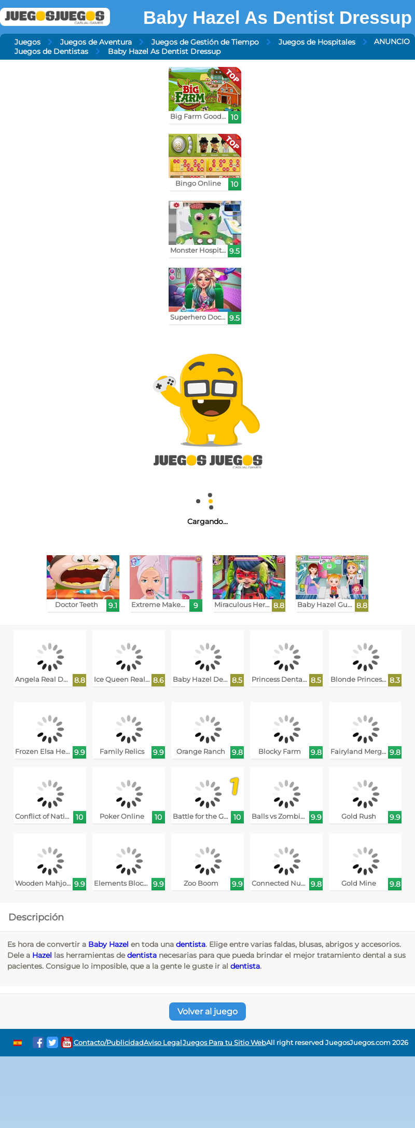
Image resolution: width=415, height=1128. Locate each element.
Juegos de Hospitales (317, 42)
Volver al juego (207, 1011)
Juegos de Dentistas (51, 51)
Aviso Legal (163, 1043)
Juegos (27, 42)
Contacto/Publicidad (109, 1043)
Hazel (42, 955)
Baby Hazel (108, 944)
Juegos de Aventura (96, 42)
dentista (190, 944)
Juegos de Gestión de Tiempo (205, 42)
